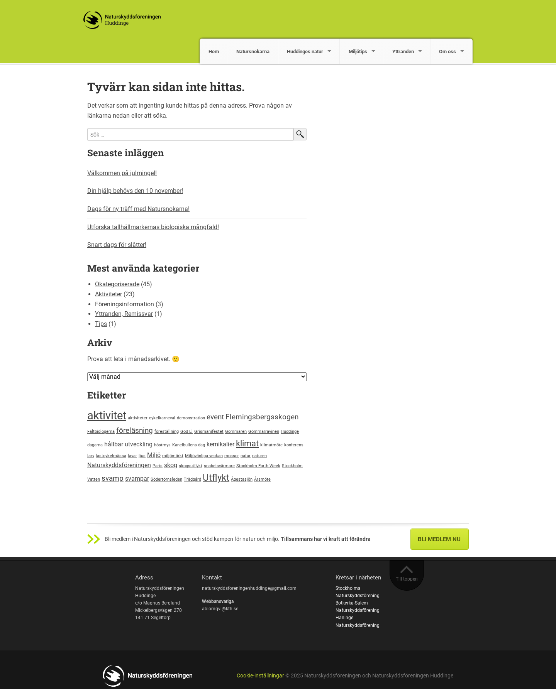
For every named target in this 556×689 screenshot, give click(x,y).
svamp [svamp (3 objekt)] (113, 478)
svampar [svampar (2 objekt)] (137, 478)
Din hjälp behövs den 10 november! (135, 190)
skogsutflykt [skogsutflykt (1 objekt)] (190, 465)
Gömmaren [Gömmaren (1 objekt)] (236, 431)
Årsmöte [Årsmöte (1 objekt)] (262, 479)
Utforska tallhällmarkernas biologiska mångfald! (153, 227)
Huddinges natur (305, 51)
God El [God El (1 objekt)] (186, 431)
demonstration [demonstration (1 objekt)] (191, 417)
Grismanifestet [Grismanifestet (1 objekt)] (209, 431)
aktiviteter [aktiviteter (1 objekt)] (137, 417)
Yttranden (403, 51)
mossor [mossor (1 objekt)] (231, 455)
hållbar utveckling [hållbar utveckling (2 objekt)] (128, 444)
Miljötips (358, 51)
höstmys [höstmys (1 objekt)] (162, 445)
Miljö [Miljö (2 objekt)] (154, 455)
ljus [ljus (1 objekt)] (142, 455)
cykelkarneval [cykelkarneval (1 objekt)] (162, 417)
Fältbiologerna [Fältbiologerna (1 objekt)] (101, 431)
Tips (101, 324)
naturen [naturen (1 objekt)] (259, 455)
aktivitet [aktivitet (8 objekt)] (106, 415)
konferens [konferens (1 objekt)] (293, 445)
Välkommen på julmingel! (122, 173)
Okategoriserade (117, 284)
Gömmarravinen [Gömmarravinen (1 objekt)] (263, 431)
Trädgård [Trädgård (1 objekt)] (192, 479)
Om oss (447, 51)
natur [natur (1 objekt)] (246, 455)
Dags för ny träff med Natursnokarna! (138, 209)
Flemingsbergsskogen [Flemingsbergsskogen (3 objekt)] (261, 416)
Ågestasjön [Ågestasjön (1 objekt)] (242, 479)
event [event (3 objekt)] (215, 416)
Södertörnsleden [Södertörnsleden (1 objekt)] (166, 479)
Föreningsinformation (124, 304)
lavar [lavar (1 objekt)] (132, 455)
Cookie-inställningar (260, 675)
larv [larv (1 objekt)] (90, 455)
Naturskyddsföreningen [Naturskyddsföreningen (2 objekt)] (119, 465)
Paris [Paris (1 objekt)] (158, 465)
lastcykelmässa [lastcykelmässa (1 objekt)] (111, 455)
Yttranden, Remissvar (124, 313)
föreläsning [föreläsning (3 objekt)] (134, 430)
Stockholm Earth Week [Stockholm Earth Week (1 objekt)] (258, 465)
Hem (213, 51)
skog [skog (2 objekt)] (170, 465)
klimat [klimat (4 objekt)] (247, 443)
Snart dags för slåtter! (116, 244)
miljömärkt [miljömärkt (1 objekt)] (172, 455)
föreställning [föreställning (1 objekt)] (166, 431)
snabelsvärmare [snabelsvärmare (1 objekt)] (219, 465)
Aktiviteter (108, 294)
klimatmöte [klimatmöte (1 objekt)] (271, 445)
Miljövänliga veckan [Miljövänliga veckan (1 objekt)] (204, 455)
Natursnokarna (253, 51)
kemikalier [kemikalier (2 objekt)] (220, 444)
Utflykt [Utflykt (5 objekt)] (216, 477)
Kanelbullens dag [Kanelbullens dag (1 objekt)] (188, 445)
